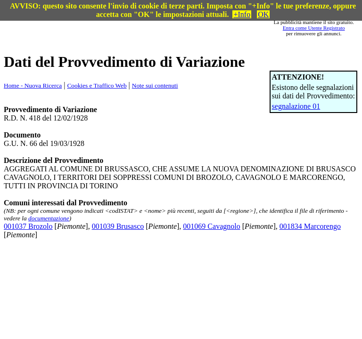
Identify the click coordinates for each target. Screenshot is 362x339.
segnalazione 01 (296, 106)
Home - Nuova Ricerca (33, 85)
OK (263, 14)
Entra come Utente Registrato (314, 28)
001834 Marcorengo (310, 226)
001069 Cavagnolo (211, 226)
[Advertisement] (151, 28)
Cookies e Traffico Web (96, 85)
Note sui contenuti (155, 85)
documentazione (48, 218)
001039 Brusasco (118, 226)
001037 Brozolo (28, 226)
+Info (241, 14)
